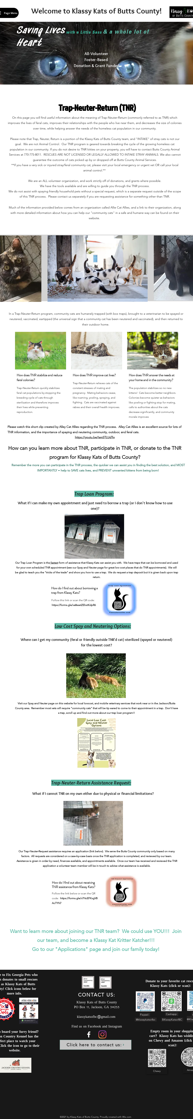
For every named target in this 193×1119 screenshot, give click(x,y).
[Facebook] (89, 1034)
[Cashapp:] (171, 1014)
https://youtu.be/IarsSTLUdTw (95, 437)
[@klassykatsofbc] (146, 1019)
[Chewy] (156, 1071)
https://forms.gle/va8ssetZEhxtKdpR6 (74, 605)
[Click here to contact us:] (95, 1045)
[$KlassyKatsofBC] (172, 1019)
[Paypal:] (144, 1014)
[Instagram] (102, 1034)
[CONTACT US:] (97, 994)
